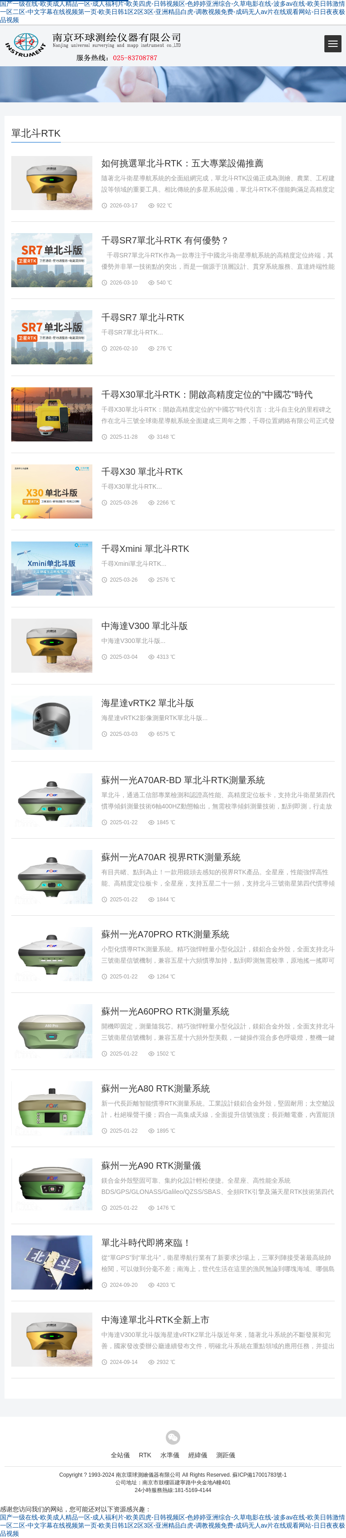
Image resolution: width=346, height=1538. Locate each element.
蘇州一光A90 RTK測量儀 (151, 1166)
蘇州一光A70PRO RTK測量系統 (165, 934)
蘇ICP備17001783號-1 (259, 1475)
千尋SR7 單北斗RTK (142, 317)
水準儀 (169, 1455)
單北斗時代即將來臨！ (146, 1243)
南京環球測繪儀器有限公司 (148, 1475)
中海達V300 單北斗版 (144, 626)
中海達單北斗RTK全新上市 (155, 1320)
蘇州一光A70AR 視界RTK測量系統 (171, 857)
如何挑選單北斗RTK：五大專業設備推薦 (182, 163)
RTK (145, 1455)
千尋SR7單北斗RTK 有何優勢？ (165, 240)
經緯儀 (197, 1455)
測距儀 (225, 1455)
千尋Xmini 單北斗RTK (145, 549)
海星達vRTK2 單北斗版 (147, 703)
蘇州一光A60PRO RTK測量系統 (165, 1011)
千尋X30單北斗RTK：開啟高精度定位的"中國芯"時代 (207, 394)
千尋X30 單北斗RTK (142, 472)
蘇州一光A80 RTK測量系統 (155, 1088)
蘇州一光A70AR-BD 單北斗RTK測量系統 (183, 780)
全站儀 (120, 1455)
